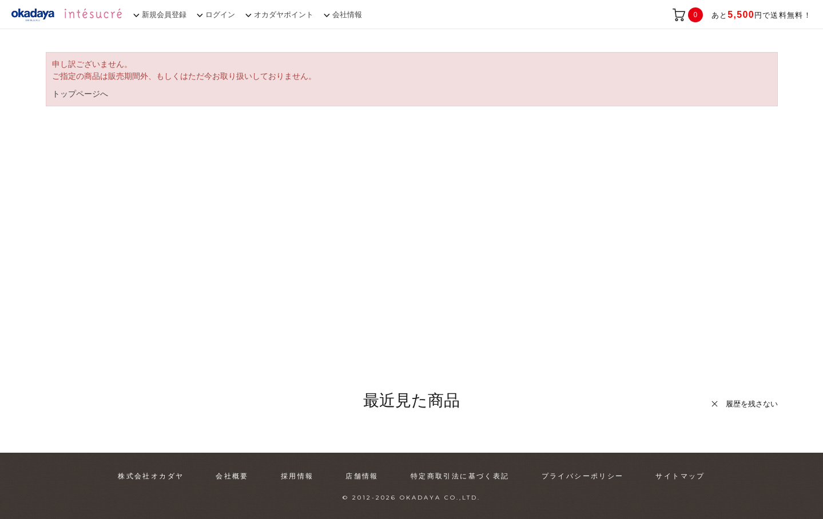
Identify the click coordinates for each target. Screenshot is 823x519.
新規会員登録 (164, 14)
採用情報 (297, 476)
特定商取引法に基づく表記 (460, 476)
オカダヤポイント (283, 14)
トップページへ (80, 93)
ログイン (220, 14)
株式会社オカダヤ (151, 476)
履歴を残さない (752, 404)
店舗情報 (362, 476)
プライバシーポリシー (583, 476)
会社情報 (347, 14)
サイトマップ (680, 476)
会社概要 (232, 476)
